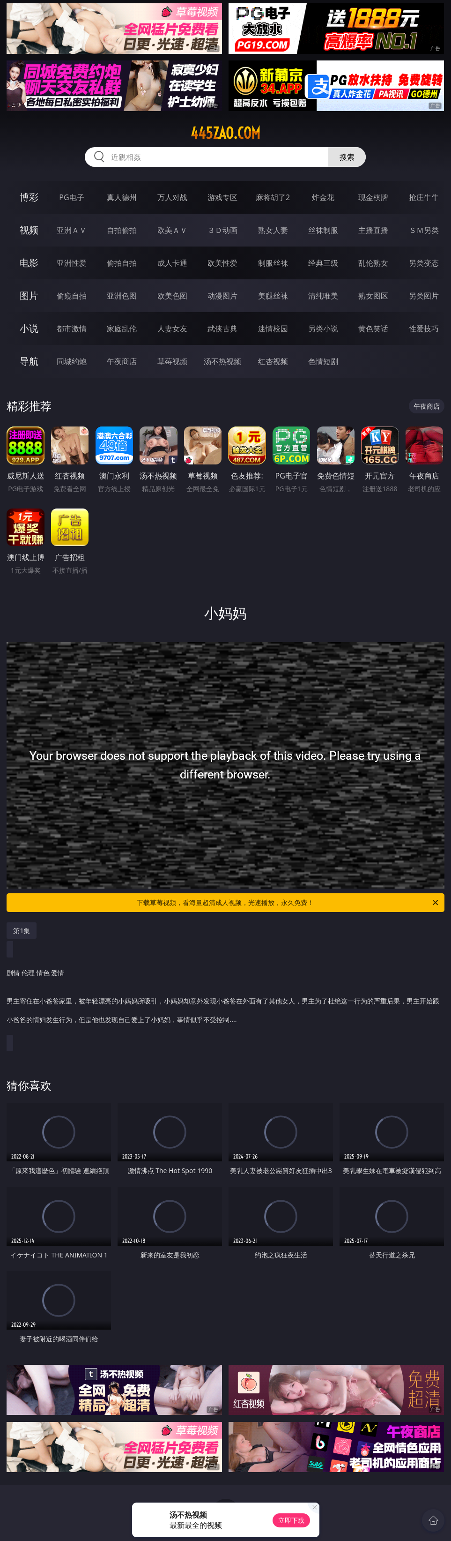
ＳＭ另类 (424, 230)
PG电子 (71, 197)
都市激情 (72, 328)
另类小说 (323, 328)
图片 (29, 295)
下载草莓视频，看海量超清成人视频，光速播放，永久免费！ (288, 902)
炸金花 (323, 197)
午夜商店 (122, 361)
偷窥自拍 (72, 296)
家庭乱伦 (122, 328)
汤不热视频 (222, 361)
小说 (29, 328)
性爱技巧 (424, 328)
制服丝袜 (273, 263)
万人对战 (172, 197)
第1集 (21, 930)
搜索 (347, 157)
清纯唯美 (323, 296)
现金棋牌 (373, 197)
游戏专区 (222, 197)
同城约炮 (72, 361)
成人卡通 (172, 263)
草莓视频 (172, 361)
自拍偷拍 (122, 230)
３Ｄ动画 (222, 230)
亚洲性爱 (72, 263)
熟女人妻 (273, 230)
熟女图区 (373, 296)
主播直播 (373, 230)
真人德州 (122, 197)
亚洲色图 (122, 296)
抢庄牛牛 (424, 197)
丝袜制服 (323, 230)
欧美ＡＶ (172, 230)
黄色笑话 (373, 328)
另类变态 (424, 263)
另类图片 (424, 296)
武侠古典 (222, 328)
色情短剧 (323, 361)
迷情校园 (273, 328)
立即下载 (291, 1520)
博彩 (29, 197)
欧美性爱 (222, 263)
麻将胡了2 (273, 197)
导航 (29, 361)
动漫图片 (222, 296)
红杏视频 (273, 361)
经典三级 (323, 263)
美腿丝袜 (273, 296)
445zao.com (225, 133)
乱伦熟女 (373, 263)
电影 (29, 262)
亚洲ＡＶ (72, 230)
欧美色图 (172, 296)
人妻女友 (172, 328)
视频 (29, 230)
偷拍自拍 (122, 263)
